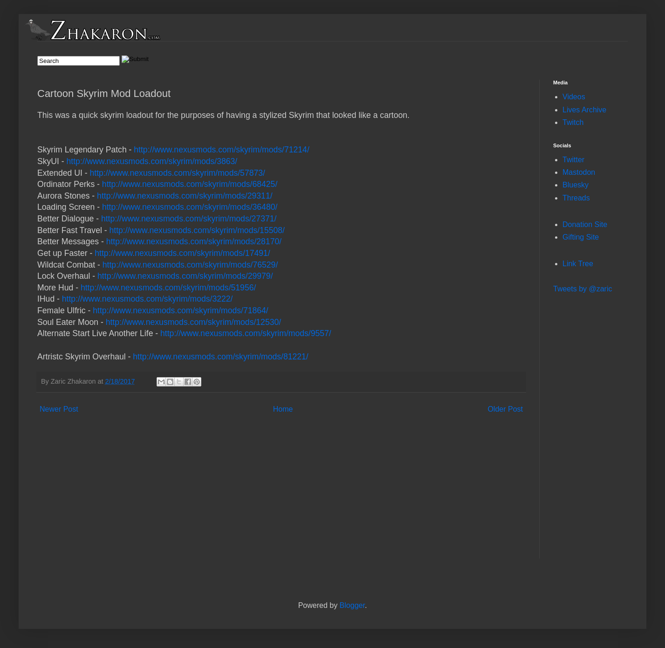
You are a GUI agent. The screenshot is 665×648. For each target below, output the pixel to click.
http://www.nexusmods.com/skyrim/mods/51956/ (168, 287)
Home (283, 409)
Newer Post (59, 409)
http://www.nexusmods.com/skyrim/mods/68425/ (189, 184)
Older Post (505, 409)
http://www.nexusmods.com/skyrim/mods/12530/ (193, 322)
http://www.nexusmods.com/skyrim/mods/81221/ (220, 356)
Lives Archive (584, 110)
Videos (573, 97)
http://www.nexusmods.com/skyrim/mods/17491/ (182, 253)
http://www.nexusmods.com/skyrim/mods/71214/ (221, 149)
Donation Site (584, 224)
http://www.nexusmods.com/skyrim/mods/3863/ (152, 161)
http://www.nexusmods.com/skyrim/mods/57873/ (177, 173)
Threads (576, 198)
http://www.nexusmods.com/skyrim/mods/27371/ (188, 218)
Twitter (573, 160)
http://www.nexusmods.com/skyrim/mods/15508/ (196, 230)
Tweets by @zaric (582, 289)
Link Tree (577, 264)
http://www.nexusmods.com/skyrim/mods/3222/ (147, 298)
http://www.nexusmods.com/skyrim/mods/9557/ (245, 333)
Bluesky (575, 185)
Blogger (352, 605)
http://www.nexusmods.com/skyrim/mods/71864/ (180, 310)
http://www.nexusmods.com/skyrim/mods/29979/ (185, 276)
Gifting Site (580, 237)
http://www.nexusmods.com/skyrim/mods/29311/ (184, 195)
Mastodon (578, 172)
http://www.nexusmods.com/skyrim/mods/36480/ (189, 207)
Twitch (572, 122)
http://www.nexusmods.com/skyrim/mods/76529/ (190, 264)
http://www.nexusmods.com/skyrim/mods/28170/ (193, 241)
